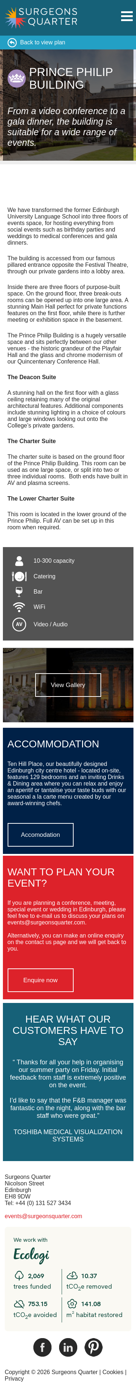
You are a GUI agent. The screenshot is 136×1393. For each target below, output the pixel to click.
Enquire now (40, 980)
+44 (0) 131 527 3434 (43, 1203)
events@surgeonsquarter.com (43, 1216)
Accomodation (40, 834)
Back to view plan (43, 42)
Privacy (14, 1379)
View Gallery (68, 685)
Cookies (112, 1372)
